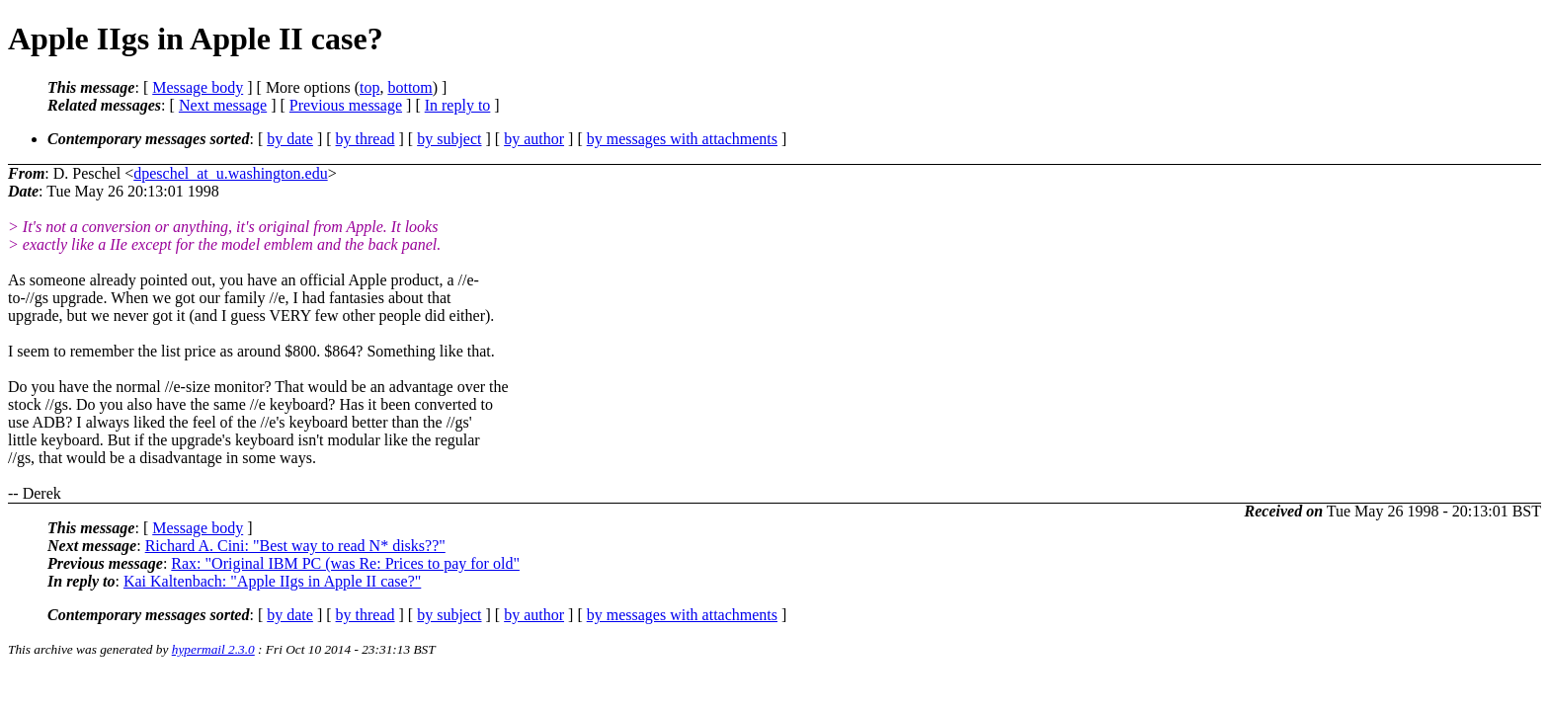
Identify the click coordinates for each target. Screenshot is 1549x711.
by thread (365, 138)
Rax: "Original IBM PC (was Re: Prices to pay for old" (345, 563)
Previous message (345, 105)
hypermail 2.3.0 (213, 649)
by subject (449, 138)
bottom (409, 87)
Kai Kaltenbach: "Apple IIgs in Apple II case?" (272, 581)
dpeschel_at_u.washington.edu (230, 173)
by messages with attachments (682, 138)
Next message (223, 105)
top (369, 87)
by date (290, 138)
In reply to (458, 105)
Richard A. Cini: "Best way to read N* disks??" (295, 545)
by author (534, 138)
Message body (197, 87)
